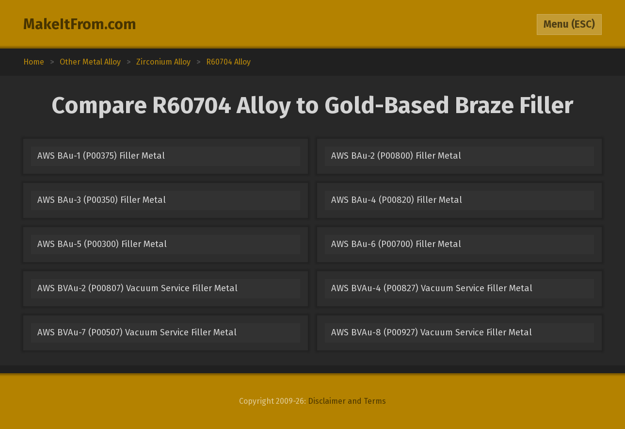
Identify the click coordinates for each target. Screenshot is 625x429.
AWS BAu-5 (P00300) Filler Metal (102, 244)
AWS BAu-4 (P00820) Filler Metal (396, 200)
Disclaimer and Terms (347, 401)
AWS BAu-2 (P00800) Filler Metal (396, 155)
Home (33, 61)
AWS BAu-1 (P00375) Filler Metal (101, 155)
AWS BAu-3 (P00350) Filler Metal (101, 200)
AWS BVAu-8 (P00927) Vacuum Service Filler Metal (431, 332)
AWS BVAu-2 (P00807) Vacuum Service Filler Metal (137, 288)
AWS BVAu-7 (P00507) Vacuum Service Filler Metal (137, 332)
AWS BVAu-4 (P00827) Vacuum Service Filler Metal (431, 288)
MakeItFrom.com (79, 24)
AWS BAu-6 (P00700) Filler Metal (396, 244)
